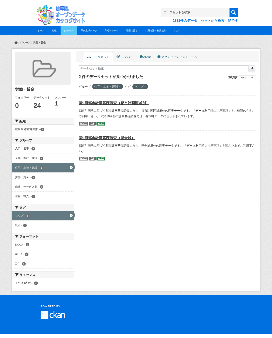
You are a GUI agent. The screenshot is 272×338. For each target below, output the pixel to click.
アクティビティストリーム (177, 57)
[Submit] (251, 68)
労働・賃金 (39, 42)
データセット (98, 57)
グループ (68, 30)
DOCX (83, 123)
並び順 (232, 77)
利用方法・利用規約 (155, 30)
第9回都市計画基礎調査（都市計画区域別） (114, 103)
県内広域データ (89, 30)
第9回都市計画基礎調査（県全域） (107, 138)
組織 (54, 30)
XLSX (101, 123)
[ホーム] (15, 42)
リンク (177, 30)
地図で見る (132, 30)
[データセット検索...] (164, 68)
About (145, 57)
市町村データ (112, 30)
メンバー (124, 57)
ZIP (92, 123)
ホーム (40, 30)
